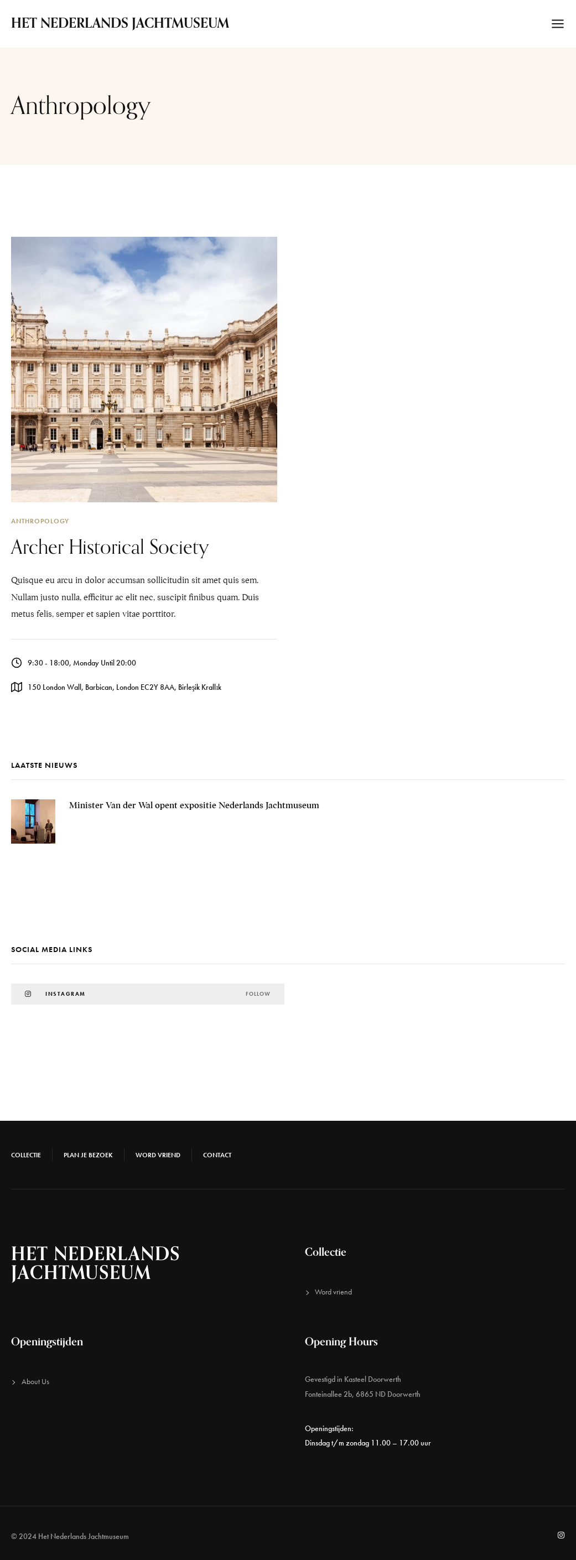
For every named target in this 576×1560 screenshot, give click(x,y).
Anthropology (40, 521)
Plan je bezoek (88, 1155)
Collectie (26, 1155)
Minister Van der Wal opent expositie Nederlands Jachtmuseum (194, 805)
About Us (35, 1381)
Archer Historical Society (110, 547)
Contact (217, 1155)
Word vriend (158, 1155)
